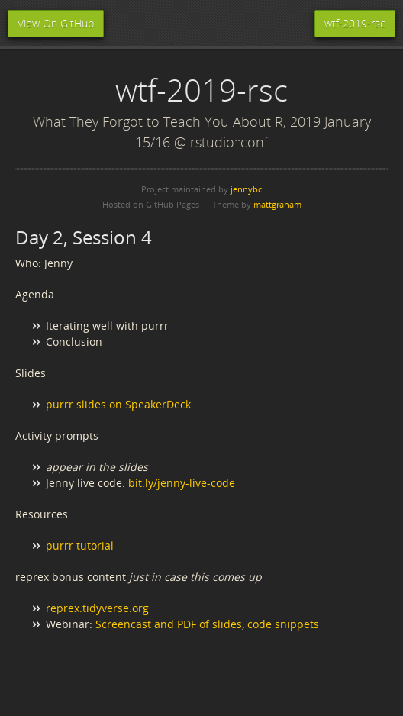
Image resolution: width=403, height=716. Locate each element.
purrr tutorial (80, 545)
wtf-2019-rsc (354, 23)
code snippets (283, 624)
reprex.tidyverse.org (97, 608)
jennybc (246, 189)
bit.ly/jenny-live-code (181, 483)
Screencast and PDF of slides (168, 624)
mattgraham (277, 204)
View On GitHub (56, 23)
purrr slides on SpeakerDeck (118, 404)
